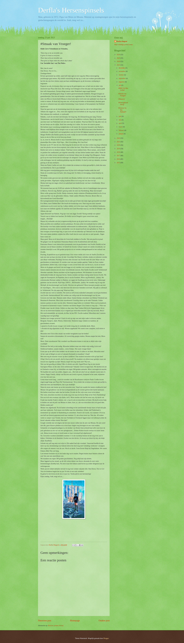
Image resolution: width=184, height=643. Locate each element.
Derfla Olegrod (122, 41)
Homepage (75, 620)
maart (121, 127)
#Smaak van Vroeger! (122, 95)
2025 (118, 58)
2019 (118, 149)
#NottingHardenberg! (123, 103)
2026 (118, 54)
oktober (121, 75)
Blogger (106, 638)
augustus (122, 82)
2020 (118, 145)
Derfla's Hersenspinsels (71, 10)
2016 (118, 159)
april (120, 123)
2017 (118, 155)
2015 (118, 163)
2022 (118, 138)
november (122, 71)
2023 (118, 65)
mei (120, 120)
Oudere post (104, 620)
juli (120, 85)
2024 (118, 61)
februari (121, 130)
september (122, 78)
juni (120, 116)
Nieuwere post (44, 620)
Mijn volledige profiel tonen (123, 44)
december (122, 68)
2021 (118, 142)
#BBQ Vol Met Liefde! (123, 89)
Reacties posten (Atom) (55, 625)
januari (121, 134)
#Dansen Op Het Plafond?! (122, 110)
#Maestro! (121, 99)
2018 (118, 152)
